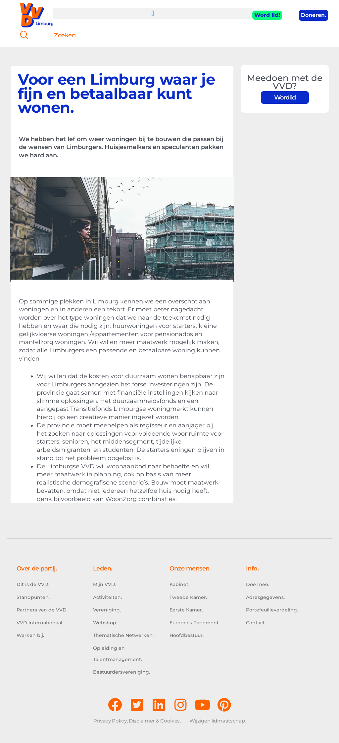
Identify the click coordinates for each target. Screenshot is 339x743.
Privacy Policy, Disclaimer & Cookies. (137, 721)
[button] (153, 13)
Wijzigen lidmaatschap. (217, 721)
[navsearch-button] (21, 35)
